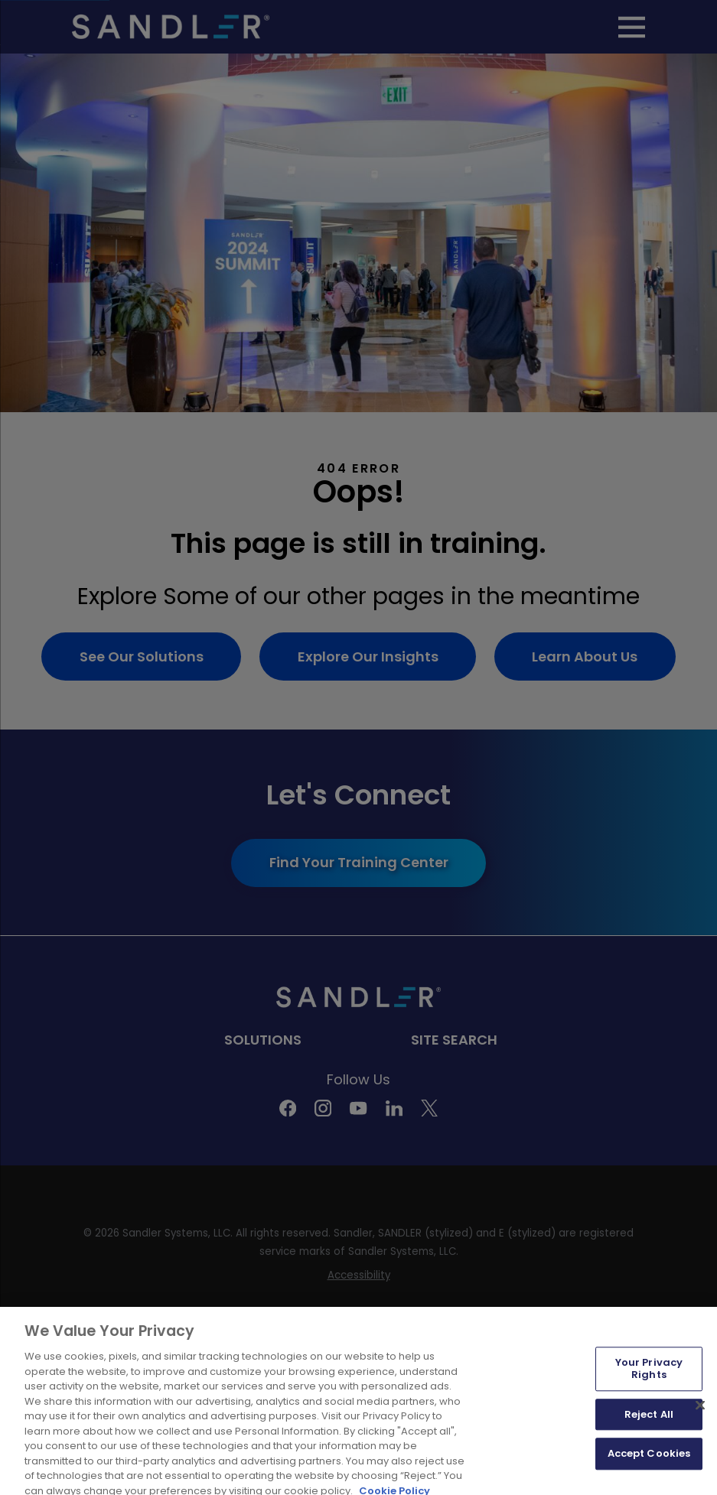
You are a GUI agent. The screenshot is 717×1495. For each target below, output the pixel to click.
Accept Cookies (649, 1460)
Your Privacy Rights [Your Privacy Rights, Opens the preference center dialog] (649, 1375)
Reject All (648, 1420)
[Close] (700, 1411)
